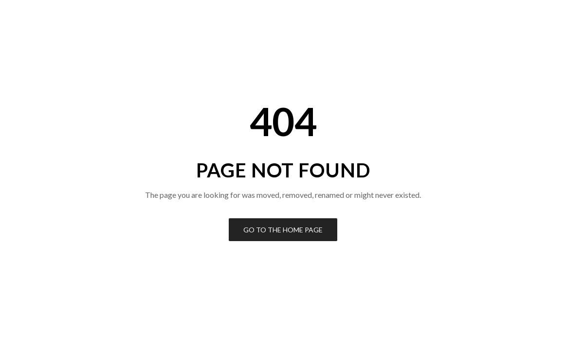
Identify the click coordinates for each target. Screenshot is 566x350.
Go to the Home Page (283, 230)
